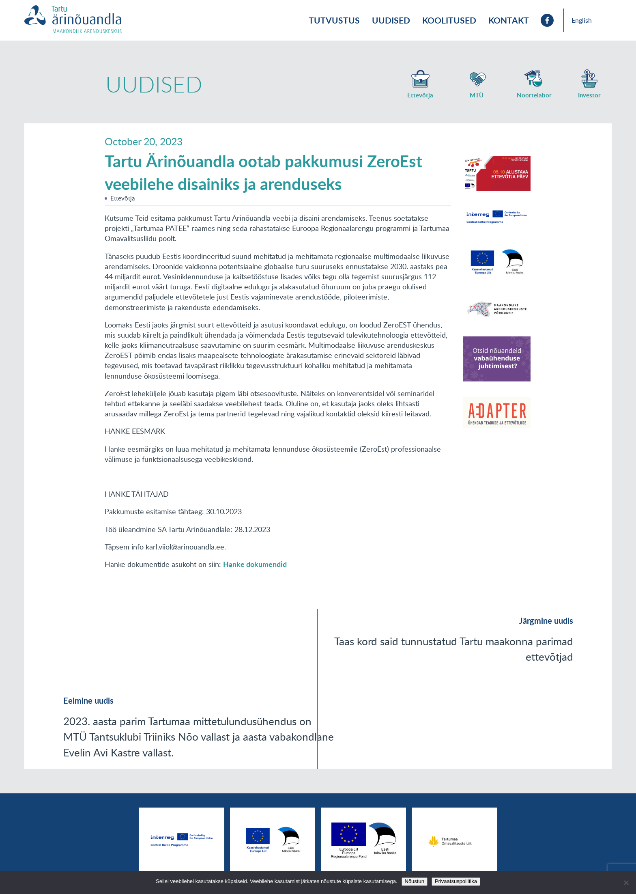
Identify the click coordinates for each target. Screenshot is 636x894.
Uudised (391, 20)
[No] (626, 883)
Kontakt (508, 20)
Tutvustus (334, 20)
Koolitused (449, 20)
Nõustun (414, 881)
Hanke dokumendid (255, 564)
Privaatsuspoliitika (456, 881)
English (582, 20)
